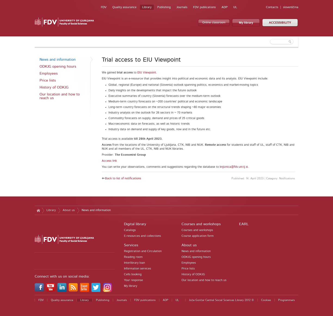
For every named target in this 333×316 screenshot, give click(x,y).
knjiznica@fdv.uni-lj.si (234, 166)
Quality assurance (124, 7)
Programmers (286, 300)
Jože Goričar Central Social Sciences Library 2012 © (221, 300)
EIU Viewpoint (146, 72)
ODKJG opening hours (58, 66)
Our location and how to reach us (60, 96)
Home (38, 210)
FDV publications (204, 7)
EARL (244, 224)
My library (246, 22)
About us (69, 210)
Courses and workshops (201, 224)
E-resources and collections (142, 235)
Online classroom (213, 22)
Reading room (133, 257)
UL (235, 7)
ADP (225, 7)
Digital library (135, 224)
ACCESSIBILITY (280, 22)
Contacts (272, 7)
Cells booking (133, 274)
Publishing (164, 7)
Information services (137, 268)
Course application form (198, 235)
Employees (49, 73)
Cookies (266, 300)
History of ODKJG (54, 87)
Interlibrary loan (134, 262)
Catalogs (130, 230)
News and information (58, 59)
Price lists (48, 80)
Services (131, 245)
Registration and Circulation (143, 251)
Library (146, 7)
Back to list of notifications (123, 178)
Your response (133, 280)
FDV (104, 7)
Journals (181, 7)
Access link (109, 160)
